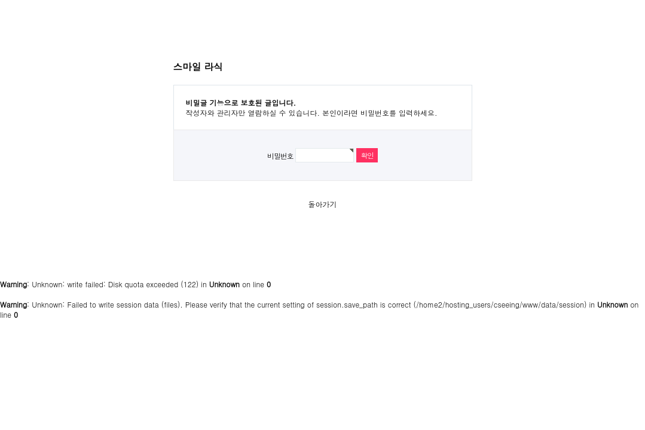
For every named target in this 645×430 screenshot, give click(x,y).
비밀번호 (280, 155)
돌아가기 (322, 204)
